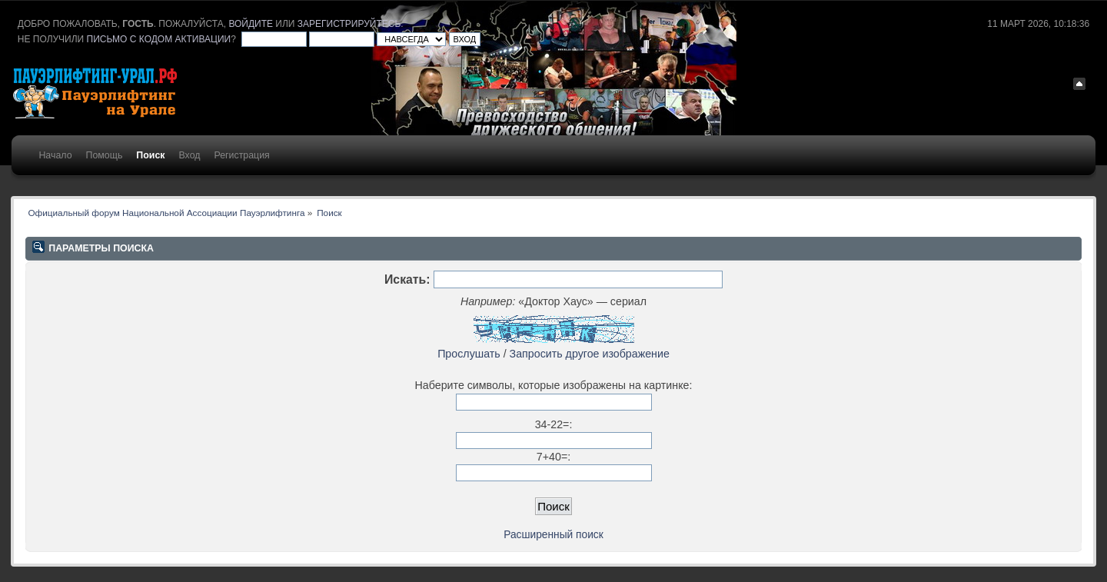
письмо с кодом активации (159, 39)
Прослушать (468, 354)
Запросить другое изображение (590, 354)
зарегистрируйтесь (349, 23)
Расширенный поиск (553, 534)
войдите (250, 23)
